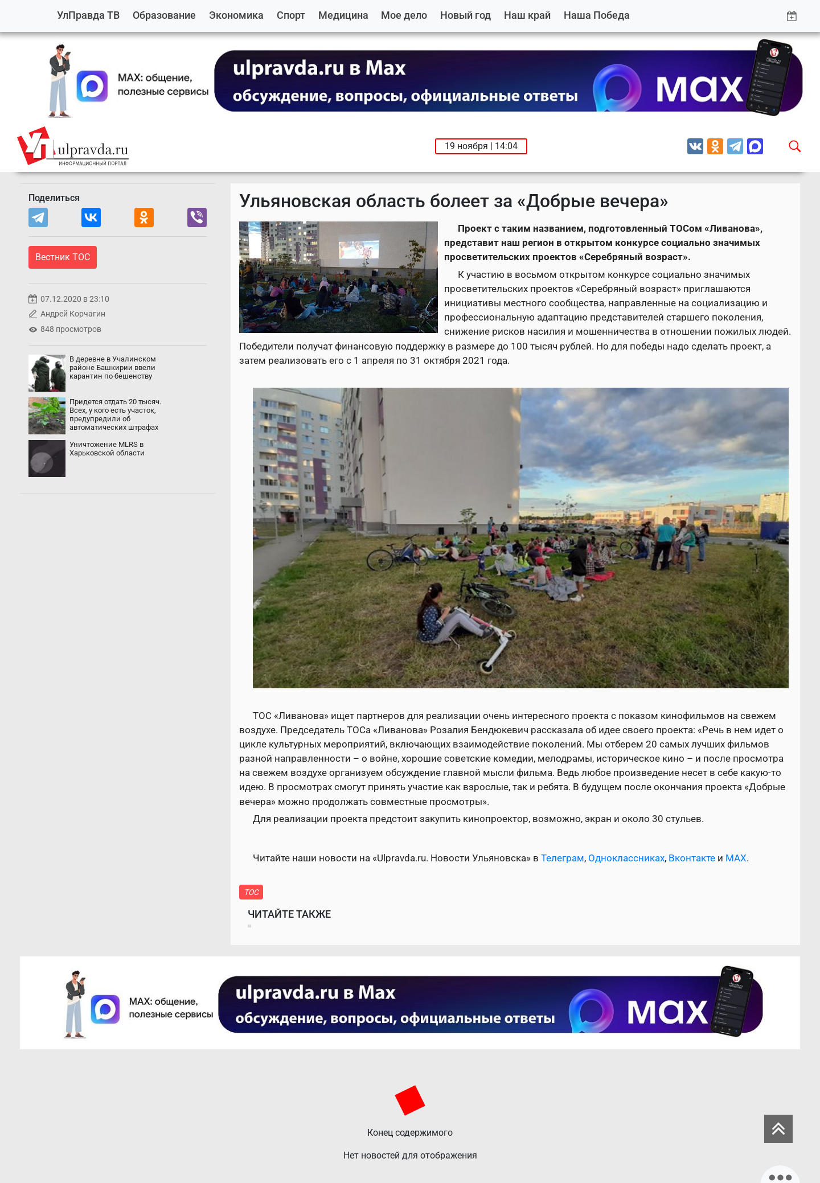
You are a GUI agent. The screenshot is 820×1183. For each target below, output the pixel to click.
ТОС (251, 892)
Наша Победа (597, 15)
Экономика (236, 15)
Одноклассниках (626, 858)
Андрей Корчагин (72, 314)
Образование (164, 15)
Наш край (527, 15)
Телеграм (562, 858)
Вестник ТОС (62, 257)
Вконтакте (692, 858)
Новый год (465, 15)
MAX (736, 858)
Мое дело (404, 15)
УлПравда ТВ (88, 15)
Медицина (343, 15)
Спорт (291, 15)
